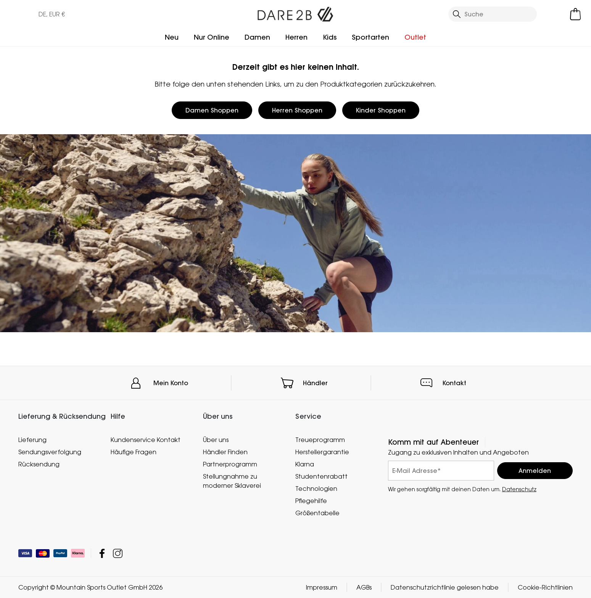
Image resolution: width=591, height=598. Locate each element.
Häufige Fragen (133, 452)
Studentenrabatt (321, 476)
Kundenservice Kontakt (145, 440)
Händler (315, 383)
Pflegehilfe (311, 501)
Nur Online (211, 37)
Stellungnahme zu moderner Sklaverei (232, 481)
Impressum (321, 587)
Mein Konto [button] (170, 383)
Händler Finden (225, 452)
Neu (172, 37)
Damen (257, 37)
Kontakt (454, 383)
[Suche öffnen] (492, 14)
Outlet (415, 37)
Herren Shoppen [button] (297, 110)
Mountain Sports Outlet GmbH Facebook (102, 553)
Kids (330, 37)
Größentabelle (317, 513)
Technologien (316, 488)
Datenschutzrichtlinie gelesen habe (445, 587)
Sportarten (370, 37)
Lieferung (32, 440)
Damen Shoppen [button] (211, 110)
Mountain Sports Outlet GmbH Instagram (117, 553)
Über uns (216, 440)
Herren (296, 37)
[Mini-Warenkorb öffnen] (575, 14)
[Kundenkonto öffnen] (554, 14)
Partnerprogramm (230, 464)
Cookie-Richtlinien (545, 587)
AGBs (364, 587)
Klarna (304, 464)
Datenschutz (519, 489)
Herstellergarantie (322, 452)
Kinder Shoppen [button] (381, 110)
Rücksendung (39, 464)
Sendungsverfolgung (49, 452)
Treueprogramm (320, 440)
